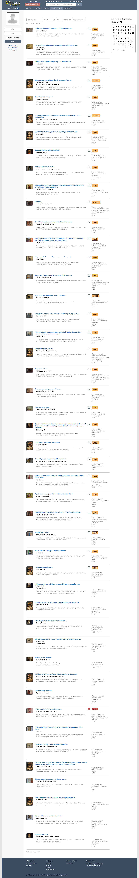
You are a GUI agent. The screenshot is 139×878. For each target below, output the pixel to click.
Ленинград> (95, 432)
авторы (48, 865)
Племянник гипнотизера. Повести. (48, 709)
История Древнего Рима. (44, 167)
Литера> (94, 175)
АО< (93, 769)
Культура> (100, 52)
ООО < (94, 35)
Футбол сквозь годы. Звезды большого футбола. (54, 494)
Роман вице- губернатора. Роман (47, 389)
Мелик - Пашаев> (98, 681)
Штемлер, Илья (41, 64)
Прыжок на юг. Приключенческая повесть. (51, 744)
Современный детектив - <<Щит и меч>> (50, 779)
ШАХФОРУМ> (97, 574)
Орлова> (101, 157)
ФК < (93, 501)
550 (95, 460)
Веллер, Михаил (41, 152)
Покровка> (99, 359)
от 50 (95, 296)
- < (92, 379)
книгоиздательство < (98, 591)
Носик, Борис (40, 259)
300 (95, 314)
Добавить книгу (32, 4)
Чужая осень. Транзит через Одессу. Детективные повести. (58, 512)
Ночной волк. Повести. (44, 691)
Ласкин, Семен (40, 623)
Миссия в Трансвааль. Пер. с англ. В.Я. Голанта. (53, 275)
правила (29, 865)
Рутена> (100, 35)
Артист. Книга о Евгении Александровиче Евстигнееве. (56, 45)
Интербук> (100, 734)
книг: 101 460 (33, 1)
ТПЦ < (94, 466)
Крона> (94, 593)
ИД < (93, 482)
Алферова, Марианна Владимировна (47, 169)
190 (95, 222)
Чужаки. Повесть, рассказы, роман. (48, 816)
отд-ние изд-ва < (96, 628)
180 (95, 494)
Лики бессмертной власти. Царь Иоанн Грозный (53, 222)
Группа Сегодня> (99, 379)
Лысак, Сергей (40, 430)
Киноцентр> (101, 519)
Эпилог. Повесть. (41, 834)
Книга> (105, 824)
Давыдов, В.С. (40, 49)
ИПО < (94, 539)
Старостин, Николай (42, 496)
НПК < (94, 122)
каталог (48, 864)
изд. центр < (95, 192)
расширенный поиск (75, 1)
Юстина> (101, 140)
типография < (96, 786)
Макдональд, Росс (42, 444)
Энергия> (94, 397)
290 (95, 349)
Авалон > (99, 482)
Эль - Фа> (104, 192)
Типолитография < (97, 396)
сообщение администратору (94, 864)
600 (95, 390)
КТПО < (106, 501)
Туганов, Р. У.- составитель (44, 189)
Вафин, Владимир (41, 818)
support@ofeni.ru (95, 865)
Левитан (38, 202)
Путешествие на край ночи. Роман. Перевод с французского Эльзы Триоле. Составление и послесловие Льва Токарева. (61, 763)
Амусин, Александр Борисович (45, 534)
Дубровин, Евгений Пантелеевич (46, 711)
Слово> (99, 664)
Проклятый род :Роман (44, 349)
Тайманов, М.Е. (41, 569)
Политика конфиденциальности (58, 875)
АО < (93, 321)
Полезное (68, 8)
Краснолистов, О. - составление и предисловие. (51, 461)
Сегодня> (101, 212)
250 (95, 551)
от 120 (96, 202)
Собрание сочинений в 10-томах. (47, 442)
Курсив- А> (101, 229)
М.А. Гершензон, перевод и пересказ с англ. (50, 676)
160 (95, 186)
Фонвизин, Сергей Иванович (45, 391)
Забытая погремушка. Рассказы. (47, 150)
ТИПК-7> (99, 769)
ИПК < (94, 87)
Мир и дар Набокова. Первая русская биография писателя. (58, 257)
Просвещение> (96, 629)
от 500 (96, 81)
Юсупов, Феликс (41, 316)
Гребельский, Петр (42, 82)
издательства (50, 869)
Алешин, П (39, 553)
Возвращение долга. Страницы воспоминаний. (53, 62)
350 (95, 62)
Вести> (100, 87)
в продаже (50, 1)
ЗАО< (93, 804)
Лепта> (94, 304)
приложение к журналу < (99, 302)
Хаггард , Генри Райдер (43, 277)
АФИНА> (100, 339)
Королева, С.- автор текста (44, 204)
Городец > (103, 558)
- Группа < (95, 212)
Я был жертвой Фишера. (44, 567)
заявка (95, 709)
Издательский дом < (98, 174)
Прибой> (99, 449)
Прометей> (96, 841)
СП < (93, 664)
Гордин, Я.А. (40, 242)
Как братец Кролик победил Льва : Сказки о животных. (56, 674)
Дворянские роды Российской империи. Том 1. (53, 80)
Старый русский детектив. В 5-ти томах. (50, 459)
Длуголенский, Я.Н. (42, 604)
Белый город (95, 139)
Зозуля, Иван (40, 641)
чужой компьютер (12, 37)
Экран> (94, 502)
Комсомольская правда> (100, 210)
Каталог (29, 8)
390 (95, 257)
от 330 (96, 116)
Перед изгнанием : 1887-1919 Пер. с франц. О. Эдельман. (57, 314)
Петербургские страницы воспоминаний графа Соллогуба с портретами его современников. (58, 333)
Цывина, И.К (40, 47)
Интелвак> (101, 122)
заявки (59, 1)
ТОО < (94, 229)
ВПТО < (94, 519)
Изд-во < (94, 157)
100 (95, 276)
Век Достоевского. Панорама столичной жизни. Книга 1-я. (57, 602)
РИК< (93, 52)
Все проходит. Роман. (43, 657)
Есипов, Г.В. (39, 479)
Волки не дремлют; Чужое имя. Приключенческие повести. (58, 639)
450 (95, 97)
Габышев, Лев (40, 643)
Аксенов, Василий (41, 799)
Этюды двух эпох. (42, 532)
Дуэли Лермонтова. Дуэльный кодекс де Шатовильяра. (56, 132)
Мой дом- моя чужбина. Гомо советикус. (50, 295)
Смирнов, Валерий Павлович (45, 514)
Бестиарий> (101, 414)
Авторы (38, 8)
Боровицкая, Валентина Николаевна (47, 836)
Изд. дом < (95, 558)
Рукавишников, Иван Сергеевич (46, 351)
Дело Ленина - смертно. (44, 97)
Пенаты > (101, 264)
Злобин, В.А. (40, 134)
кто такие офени (31, 864)
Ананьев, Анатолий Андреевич (45, 224)
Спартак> (99, 501)
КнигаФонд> (95, 648)
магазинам (69, 864)
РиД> (99, 265)
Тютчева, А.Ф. (40, 731)
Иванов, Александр (42, 99)
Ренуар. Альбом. (41, 369)
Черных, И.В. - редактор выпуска (46, 781)
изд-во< (94, 355)
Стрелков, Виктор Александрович (46, 746)
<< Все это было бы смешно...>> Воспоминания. (53, 28)
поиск (79, 4)
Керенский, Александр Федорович (46, 119)
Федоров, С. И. (40, 588)
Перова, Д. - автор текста (44, 371)
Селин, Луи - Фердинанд (43, 766)
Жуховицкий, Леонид (42, 693)
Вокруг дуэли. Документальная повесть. (50, 621)
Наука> (99, 105)
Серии (46, 8)
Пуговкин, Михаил (41, 31)
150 (95, 29)
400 (95, 132)
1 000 (96, 443)
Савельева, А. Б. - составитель (45, 409)
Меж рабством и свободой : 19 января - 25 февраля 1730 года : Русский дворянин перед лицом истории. (59, 239)
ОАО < (94, 716)
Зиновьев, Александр (42, 297)
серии (48, 867)
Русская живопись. (42, 407)
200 (95, 46)
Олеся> (100, 466)
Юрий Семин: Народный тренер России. (50, 551)
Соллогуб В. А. (40, 336)
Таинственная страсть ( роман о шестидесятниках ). (55, 797)
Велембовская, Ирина (43, 659)
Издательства (57, 8)
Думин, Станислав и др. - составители (48, 84)
